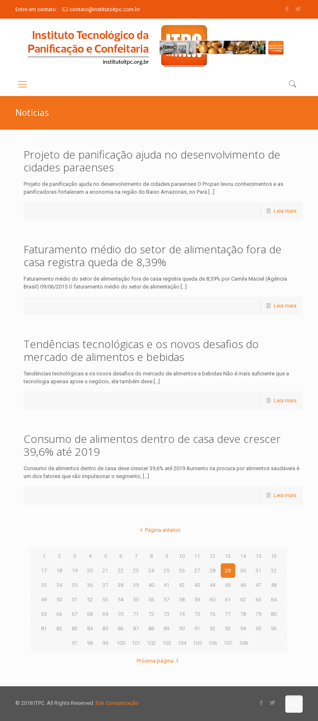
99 (105, 643)
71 (136, 614)
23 (136, 570)
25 (166, 570)
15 (258, 556)
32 (274, 570)
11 (197, 556)
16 (274, 556)
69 (105, 614)
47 (258, 585)
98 (90, 643)
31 (258, 570)
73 (166, 614)
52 (90, 599)
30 (243, 570)
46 (243, 585)
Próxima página (159, 661)
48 (274, 585)
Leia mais (285, 211)
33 (44, 585)
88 (151, 628)
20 (90, 570)
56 (151, 599)
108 (243, 643)
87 (136, 628)
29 (228, 570)
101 (136, 643)
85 (105, 628)
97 (74, 643)
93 (228, 628)
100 (120, 643)
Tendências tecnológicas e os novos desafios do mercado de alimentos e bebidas (141, 350)
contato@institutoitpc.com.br (105, 9)
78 (243, 614)
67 (74, 614)
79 (258, 614)
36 (90, 585)
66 (59, 614)
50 (59, 599)
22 (120, 570)
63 (258, 599)
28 (212, 570)
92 (212, 628)
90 (182, 628)
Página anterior (159, 530)
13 (228, 556)
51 (74, 599)
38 (120, 585)
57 (166, 599)
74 (182, 614)
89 (166, 628)
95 (258, 628)
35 (74, 585)
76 (212, 614)
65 (44, 614)
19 (74, 570)
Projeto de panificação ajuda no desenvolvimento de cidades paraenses (152, 161)
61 (228, 599)
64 (274, 599)
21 (105, 570)
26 (182, 570)
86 (120, 628)
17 (44, 570)
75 (197, 614)
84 (90, 628)
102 (151, 643)
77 (228, 614)
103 (166, 643)
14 (243, 556)
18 (59, 570)
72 (151, 614)
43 (197, 585)
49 (44, 599)
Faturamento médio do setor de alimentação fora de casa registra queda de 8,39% (153, 255)
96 (274, 628)
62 (243, 599)
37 (105, 585)
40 (151, 585)
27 (197, 570)
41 (166, 585)
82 (59, 628)
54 (120, 599)
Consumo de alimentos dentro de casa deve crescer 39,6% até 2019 (152, 445)
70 (120, 614)
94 (243, 628)
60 (212, 599)
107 (228, 643)
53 (105, 599)
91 (197, 628)
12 (212, 556)
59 (197, 599)
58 (182, 599)
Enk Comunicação (117, 703)
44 (212, 585)
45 (228, 585)
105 (197, 643)
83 (74, 628)
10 (182, 556)
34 (59, 585)
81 (44, 628)
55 (136, 599)
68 (90, 614)
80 (274, 614)
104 (182, 643)
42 (182, 585)
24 (151, 570)
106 (212, 643)
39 (136, 585)
